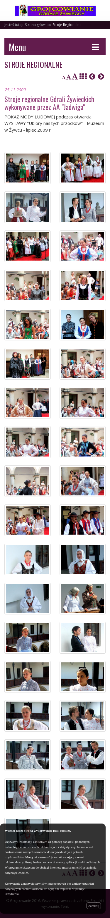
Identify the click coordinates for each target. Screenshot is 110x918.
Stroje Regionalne (67, 24)
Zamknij (93, 905)
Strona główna (37, 24)
